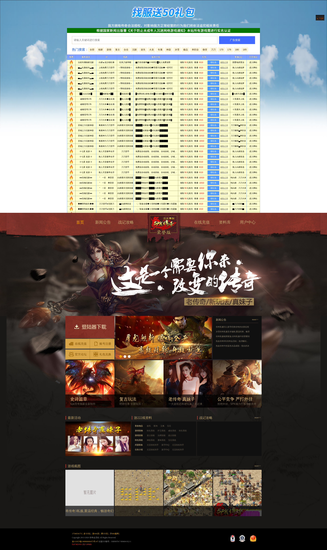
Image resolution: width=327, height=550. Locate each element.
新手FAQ (165, 445)
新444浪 (95, 533)
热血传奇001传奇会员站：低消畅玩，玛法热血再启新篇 (232, 341)
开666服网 (114, 533)
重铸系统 (161, 440)
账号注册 (102, 343)
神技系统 (151, 440)
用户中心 (248, 222)
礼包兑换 (102, 354)
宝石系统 (172, 440)
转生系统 (151, 431)
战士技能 (172, 435)
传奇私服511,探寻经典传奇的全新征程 (232, 327)
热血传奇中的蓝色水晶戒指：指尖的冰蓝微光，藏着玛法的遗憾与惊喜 (232, 346)
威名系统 (172, 431)
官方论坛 (78, 354)
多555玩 (87, 533)
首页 (80, 222)
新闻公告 (103, 222)
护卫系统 (161, 431)
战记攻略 (126, 222)
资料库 (225, 222)
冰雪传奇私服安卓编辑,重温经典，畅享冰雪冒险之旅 (233, 332)
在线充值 (202, 222)
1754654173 (77, 533)
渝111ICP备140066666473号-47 (85, 541)
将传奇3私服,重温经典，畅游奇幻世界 (92, 511)
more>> (255, 319)
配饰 (156, 426)
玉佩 (162, 426)
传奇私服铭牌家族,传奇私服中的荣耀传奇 (233, 336)
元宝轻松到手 (153, 445)
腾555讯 (104, 533)
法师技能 (161, 435)
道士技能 (151, 435)
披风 (149, 426)
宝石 (169, 426)
